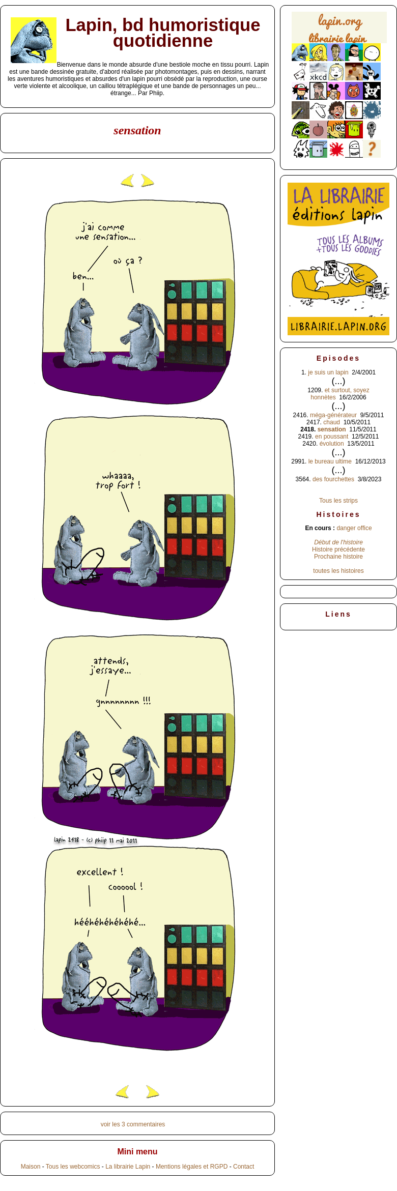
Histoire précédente (338, 549)
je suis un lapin (328, 372)
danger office (354, 528)
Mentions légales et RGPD (192, 1166)
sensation (332, 429)
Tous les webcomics (73, 1166)
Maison (31, 1166)
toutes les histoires (338, 570)
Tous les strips (338, 500)
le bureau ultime (330, 461)
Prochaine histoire (338, 556)
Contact (243, 1166)
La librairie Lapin (127, 1166)
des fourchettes (333, 479)
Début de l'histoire (338, 542)
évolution (332, 443)
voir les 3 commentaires (133, 1124)
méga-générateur (333, 415)
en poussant (331, 436)
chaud (331, 422)
